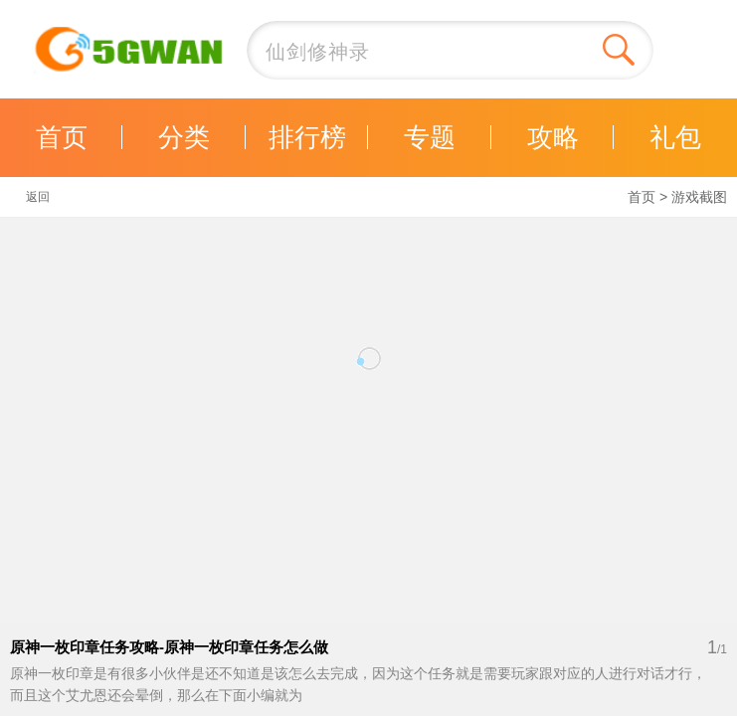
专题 (430, 137)
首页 (62, 137)
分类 (184, 137)
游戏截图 (699, 197)
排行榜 (307, 137)
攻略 (553, 137)
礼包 (675, 137)
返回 (38, 197)
